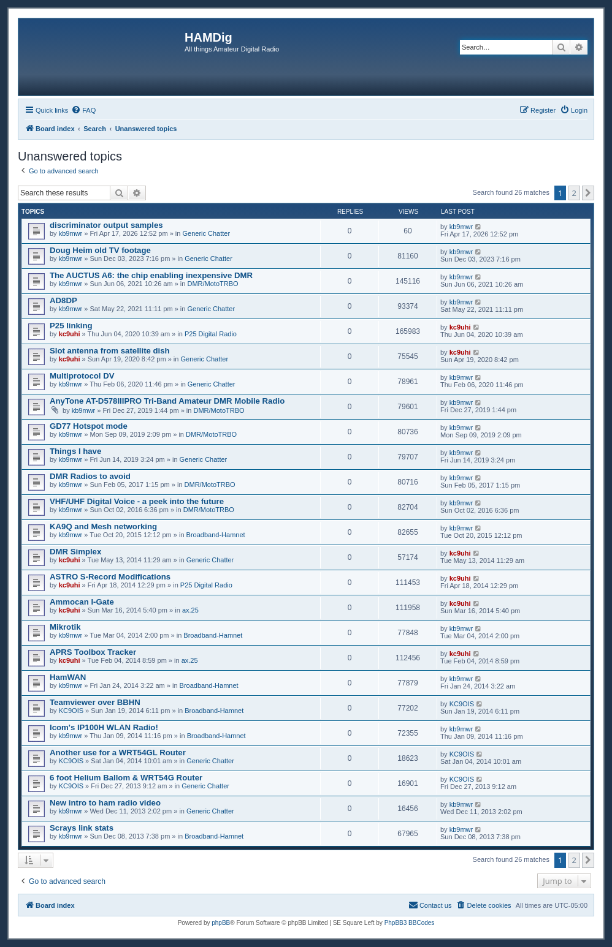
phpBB (221, 922)
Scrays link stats (81, 827)
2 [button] (574, 192)
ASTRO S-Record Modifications (110, 576)
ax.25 (190, 610)
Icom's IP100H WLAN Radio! (104, 727)
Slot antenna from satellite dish (110, 350)
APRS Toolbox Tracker (93, 652)
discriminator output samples (106, 225)
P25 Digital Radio (211, 334)
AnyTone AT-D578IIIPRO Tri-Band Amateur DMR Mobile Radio (167, 401)
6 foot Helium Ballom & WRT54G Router (126, 777)
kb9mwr (71, 233)
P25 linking (71, 325)
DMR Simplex (75, 551)
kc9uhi (69, 334)
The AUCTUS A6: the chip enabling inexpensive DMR (151, 275)
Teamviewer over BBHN (95, 702)
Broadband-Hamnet (215, 534)
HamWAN (68, 677)
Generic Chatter (206, 233)
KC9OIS (71, 710)
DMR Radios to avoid (90, 476)
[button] (588, 193)
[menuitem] (83, 110)
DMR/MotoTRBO (212, 283)
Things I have (75, 451)
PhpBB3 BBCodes (409, 922)
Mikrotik (65, 627)
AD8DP (63, 300)
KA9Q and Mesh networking (103, 526)
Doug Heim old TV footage (100, 250)
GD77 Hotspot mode (89, 426)
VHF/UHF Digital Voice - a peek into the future (137, 501)
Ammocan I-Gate (82, 601)
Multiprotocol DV (82, 375)
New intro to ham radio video (105, 802)
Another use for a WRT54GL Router (118, 752)
